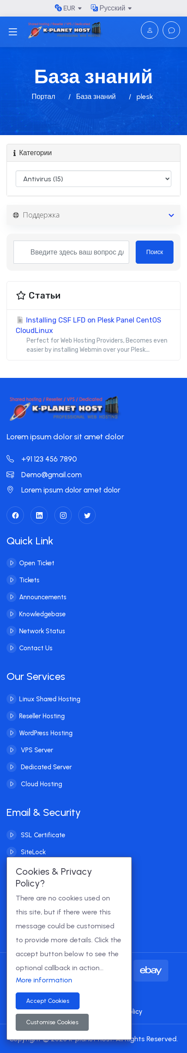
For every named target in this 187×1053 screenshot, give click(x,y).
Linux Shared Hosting (49, 699)
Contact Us (36, 648)
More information (44, 980)
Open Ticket (36, 563)
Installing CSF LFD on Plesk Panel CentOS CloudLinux (93, 335)
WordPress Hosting (46, 733)
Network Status (42, 631)
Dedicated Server (45, 767)
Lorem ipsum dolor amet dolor (63, 490)
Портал (43, 96)
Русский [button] (108, 8)
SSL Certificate (42, 835)
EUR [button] (65, 8)
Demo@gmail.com (44, 474)
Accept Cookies (47, 1001)
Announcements (43, 597)
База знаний (96, 96)
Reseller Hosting (42, 716)
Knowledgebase (42, 614)
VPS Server (36, 750)
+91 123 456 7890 (42, 459)
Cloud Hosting (40, 784)
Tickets (29, 580)
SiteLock (32, 852)
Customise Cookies (52, 1022)
